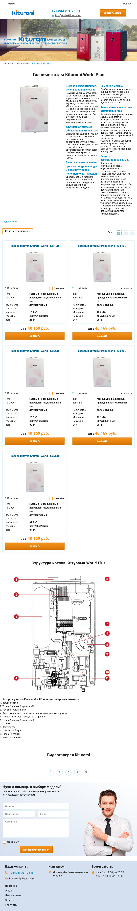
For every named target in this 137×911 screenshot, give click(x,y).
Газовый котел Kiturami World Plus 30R (35, 455)
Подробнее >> (9, 221)
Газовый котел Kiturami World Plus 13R (35, 245)
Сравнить (59, 288)
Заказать (35, 336)
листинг (126, 232)
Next (132, 770)
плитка (119, 232)
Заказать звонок (113, 13)
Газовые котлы (21, 63)
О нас (8, 890)
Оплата (9, 900)
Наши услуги (13, 895)
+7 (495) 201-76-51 (66, 11)
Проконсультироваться (36, 849)
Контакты (11, 905)
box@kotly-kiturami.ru (68, 15)
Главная (6, 63)
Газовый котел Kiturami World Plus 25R (102, 350)
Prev (4, 770)
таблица (132, 232)
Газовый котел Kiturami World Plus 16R (102, 245)
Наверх (127, 3)
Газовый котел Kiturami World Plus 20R (35, 350)
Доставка (11, 885)
